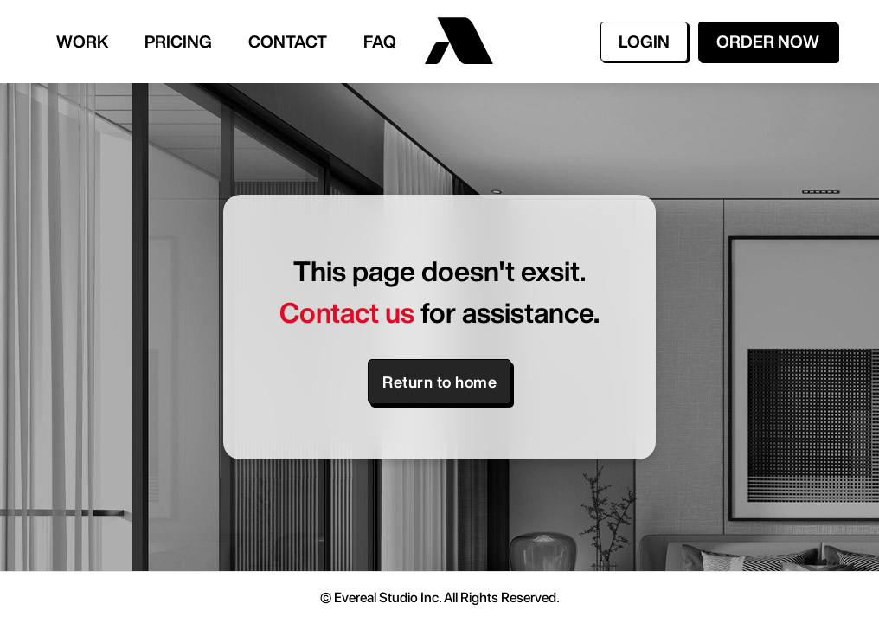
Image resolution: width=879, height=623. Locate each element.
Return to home (439, 381)
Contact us (346, 312)
